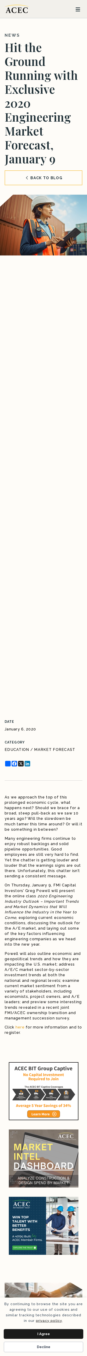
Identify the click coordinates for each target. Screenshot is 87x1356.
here (20, 1027)
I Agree (43, 1334)
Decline (43, 1347)
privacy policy (49, 1321)
